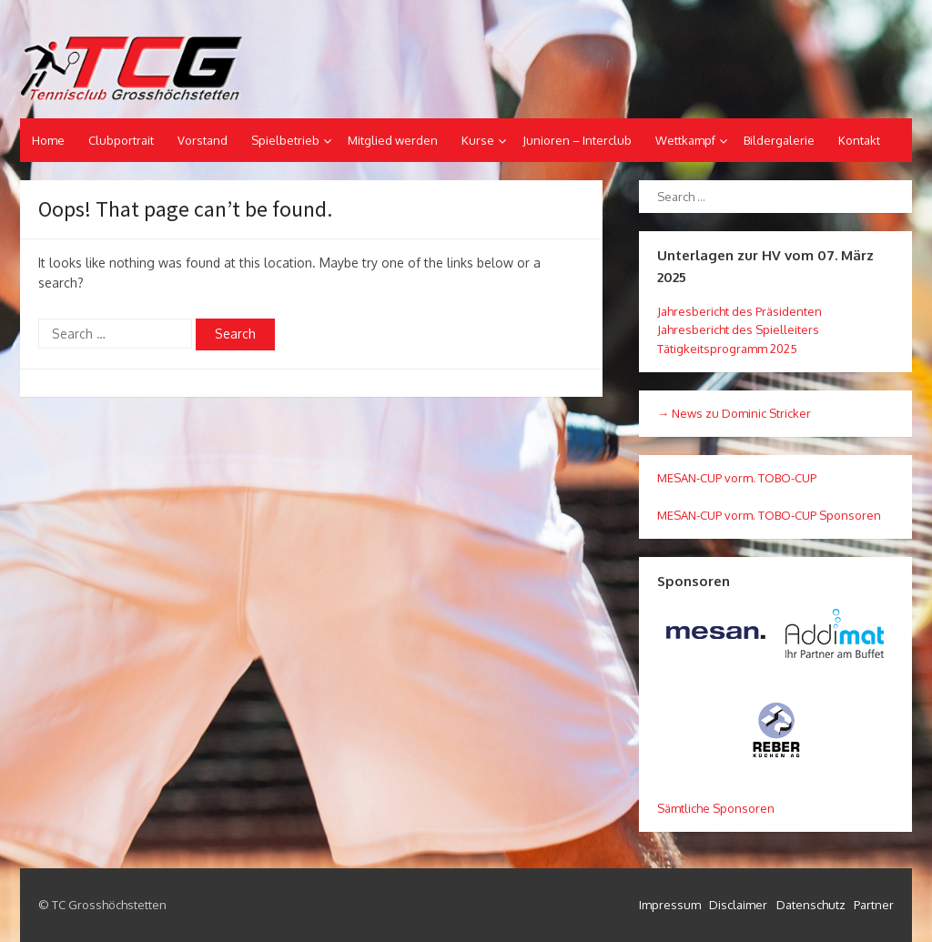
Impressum (670, 904)
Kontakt (859, 140)
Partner (874, 904)
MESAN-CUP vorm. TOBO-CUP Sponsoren (769, 515)
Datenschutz (811, 904)
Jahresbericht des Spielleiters (738, 329)
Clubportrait (121, 140)
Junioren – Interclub (577, 140)
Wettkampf (685, 140)
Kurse (477, 140)
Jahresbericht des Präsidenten (739, 311)
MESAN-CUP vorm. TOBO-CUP (736, 478)
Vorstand (202, 140)
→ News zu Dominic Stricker (734, 413)
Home (48, 140)
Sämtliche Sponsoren (716, 808)
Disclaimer (738, 904)
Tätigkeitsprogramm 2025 (727, 348)
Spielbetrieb (285, 140)
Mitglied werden (393, 140)
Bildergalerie (779, 140)
